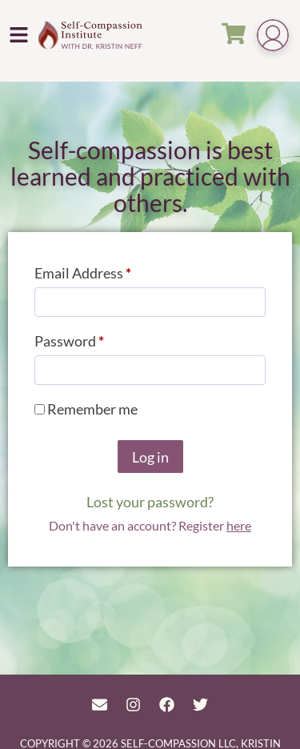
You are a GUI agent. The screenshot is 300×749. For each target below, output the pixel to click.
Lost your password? (150, 502)
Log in (150, 457)
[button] (19, 34)
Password (97, 338)
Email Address (111, 270)
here (238, 525)
